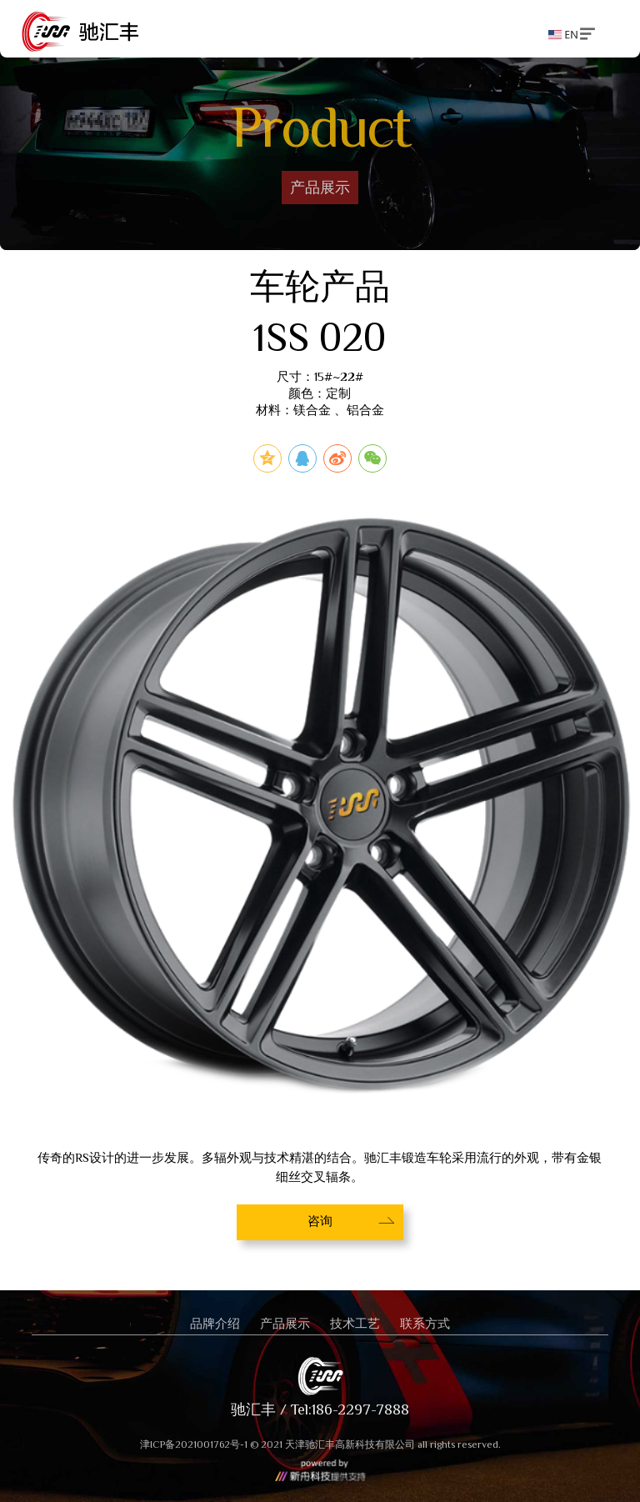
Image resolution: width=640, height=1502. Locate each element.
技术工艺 (355, 1324)
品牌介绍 (215, 1324)
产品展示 (285, 1324)
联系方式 (425, 1324)
